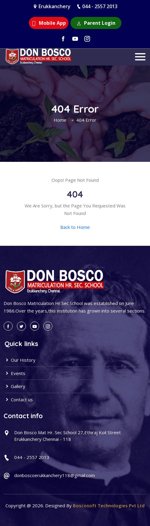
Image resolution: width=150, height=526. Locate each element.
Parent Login (96, 23)
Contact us (19, 399)
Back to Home (75, 227)
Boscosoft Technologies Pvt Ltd (109, 505)
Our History (20, 360)
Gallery (15, 386)
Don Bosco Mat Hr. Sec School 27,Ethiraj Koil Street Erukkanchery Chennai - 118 (67, 435)
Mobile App (48, 23)
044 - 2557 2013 (99, 6)
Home (60, 120)
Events (15, 373)
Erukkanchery (54, 6)
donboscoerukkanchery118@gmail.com (54, 475)
